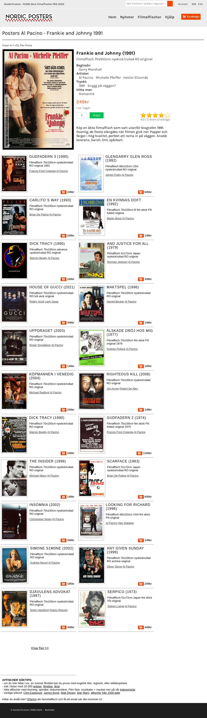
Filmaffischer (149, 17)
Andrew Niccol (39, 562)
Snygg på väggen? (101, 86)
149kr (145, 235)
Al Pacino (86, 77)
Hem (112, 17)
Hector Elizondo (135, 77)
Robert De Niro (129, 388)
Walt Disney (68, 692)
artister (37, 686)
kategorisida (127, 689)
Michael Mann (38, 475)
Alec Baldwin (126, 523)
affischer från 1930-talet (105, 692)
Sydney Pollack (116, 349)
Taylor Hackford (39, 610)
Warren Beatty (38, 258)
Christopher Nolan (40, 519)
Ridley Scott (36, 301)
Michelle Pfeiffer (108, 77)
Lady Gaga (51, 301)
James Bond (51, 692)
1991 (82, 86)
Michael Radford (39, 392)
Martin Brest (114, 218)
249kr (67, 192)
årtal (57, 686)
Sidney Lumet (115, 606)
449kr (67, 322)
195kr (145, 366)
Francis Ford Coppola (42, 171)
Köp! (96, 115)
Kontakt (183, 4)
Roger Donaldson (40, 345)
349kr (145, 279)
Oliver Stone (114, 566)
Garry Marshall (90, 69)
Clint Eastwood (32, 692)
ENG (200, 4)
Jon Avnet (113, 388)
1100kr (144, 453)
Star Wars (83, 692)
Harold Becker (115, 301)
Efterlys (32, 699)
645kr (145, 192)
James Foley (113, 174)
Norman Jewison (117, 261)
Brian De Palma (39, 214)
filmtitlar (48, 686)
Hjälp (169, 17)
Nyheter (127, 17)
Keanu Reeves (58, 610)
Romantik (87, 94)
